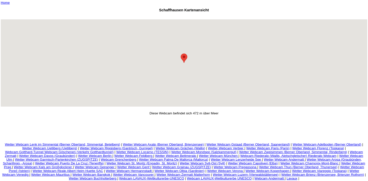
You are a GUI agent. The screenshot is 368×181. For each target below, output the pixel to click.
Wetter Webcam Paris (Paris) (267, 148)
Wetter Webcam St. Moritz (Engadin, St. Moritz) (141, 163)
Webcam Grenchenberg (119, 159)
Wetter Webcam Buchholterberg (93, 178)
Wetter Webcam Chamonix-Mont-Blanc (309, 163)
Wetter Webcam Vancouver (134, 174)
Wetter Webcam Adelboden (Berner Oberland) (327, 144)
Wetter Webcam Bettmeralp (176, 156)
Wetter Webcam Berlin (95, 156)
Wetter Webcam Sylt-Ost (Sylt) (202, 163)
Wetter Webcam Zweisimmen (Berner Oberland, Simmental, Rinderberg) (293, 152)
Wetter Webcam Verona (225, 171)
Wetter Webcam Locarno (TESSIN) (142, 152)
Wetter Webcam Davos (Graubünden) (47, 156)
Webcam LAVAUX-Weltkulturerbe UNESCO (219, 178)
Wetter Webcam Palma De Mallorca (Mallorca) (173, 159)
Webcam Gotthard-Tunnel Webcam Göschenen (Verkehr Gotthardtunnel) (59, 152)
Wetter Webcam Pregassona (235, 167)
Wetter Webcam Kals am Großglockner (43, 167)
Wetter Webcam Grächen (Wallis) (180, 148)
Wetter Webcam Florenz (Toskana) (318, 148)
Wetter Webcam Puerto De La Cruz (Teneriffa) (69, 163)
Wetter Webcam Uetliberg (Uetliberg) (49, 148)
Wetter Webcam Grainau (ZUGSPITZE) (181, 167)
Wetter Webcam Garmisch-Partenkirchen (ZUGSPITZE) (56, 159)
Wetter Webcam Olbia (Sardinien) (180, 171)
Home (5, 3)
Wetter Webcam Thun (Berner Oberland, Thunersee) (298, 167)
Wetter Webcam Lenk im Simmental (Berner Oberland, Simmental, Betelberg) (62, 144)
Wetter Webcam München (218, 156)
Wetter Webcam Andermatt (284, 159)
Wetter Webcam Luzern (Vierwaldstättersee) (246, 174)
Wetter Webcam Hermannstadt (129, 171)
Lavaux (292, 178)
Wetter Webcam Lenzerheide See (236, 159)
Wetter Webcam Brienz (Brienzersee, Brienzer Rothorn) (322, 174)
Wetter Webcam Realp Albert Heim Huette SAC (67, 171)
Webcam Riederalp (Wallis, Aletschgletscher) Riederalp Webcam (288, 156)
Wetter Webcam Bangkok (91, 174)
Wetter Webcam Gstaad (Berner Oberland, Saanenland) (248, 144)
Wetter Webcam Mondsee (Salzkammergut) (204, 152)
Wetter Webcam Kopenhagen (267, 171)
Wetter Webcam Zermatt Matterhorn (183, 174)
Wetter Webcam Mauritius (51, 174)
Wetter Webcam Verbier (226, 148)
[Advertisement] (184, 16)
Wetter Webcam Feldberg (133, 156)
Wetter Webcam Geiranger (95, 167)
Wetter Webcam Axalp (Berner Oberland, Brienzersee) (163, 144)
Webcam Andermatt (269, 178)
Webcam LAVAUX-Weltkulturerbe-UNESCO (151, 178)
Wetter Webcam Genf (133, 167)
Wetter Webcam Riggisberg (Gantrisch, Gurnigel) (116, 148)
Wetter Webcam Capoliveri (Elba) (253, 163)
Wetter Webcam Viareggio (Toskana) (319, 171)
